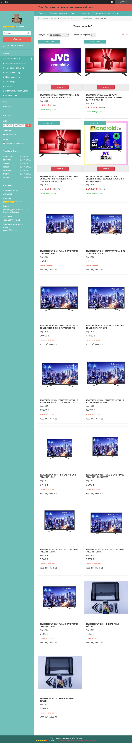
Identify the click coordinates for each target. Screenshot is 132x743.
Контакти (85, 13)
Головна (42, 13)
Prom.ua (79, 738)
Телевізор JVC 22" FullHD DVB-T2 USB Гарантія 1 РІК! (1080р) (105, 476)
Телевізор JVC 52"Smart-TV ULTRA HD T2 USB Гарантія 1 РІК (105, 327)
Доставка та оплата (101, 13)
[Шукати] (28, 33)
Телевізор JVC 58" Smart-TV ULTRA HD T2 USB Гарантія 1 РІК (105, 401)
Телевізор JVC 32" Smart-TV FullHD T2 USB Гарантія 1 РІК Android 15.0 (59, 96)
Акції (5, 102)
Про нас (74, 13)
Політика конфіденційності (86, 740)
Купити (60, 87)
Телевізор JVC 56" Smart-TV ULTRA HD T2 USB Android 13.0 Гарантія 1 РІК (59, 401)
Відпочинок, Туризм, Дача (16, 91)
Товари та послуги (11, 58)
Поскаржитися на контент (65, 740)
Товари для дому (12, 72)
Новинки (7, 106)
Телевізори (87, 18)
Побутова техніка (12, 77)
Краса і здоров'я (12, 86)
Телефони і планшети (14, 68)
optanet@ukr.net (10, 230)
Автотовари (10, 82)
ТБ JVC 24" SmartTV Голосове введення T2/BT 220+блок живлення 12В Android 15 (105, 178)
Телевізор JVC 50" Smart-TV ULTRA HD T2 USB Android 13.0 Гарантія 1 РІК (59, 327)
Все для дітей (11, 95)
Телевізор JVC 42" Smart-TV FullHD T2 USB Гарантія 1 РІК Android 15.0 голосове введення (59, 178)
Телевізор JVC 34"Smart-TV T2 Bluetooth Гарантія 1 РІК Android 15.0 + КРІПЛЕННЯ (104, 97)
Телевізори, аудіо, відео (15, 63)
